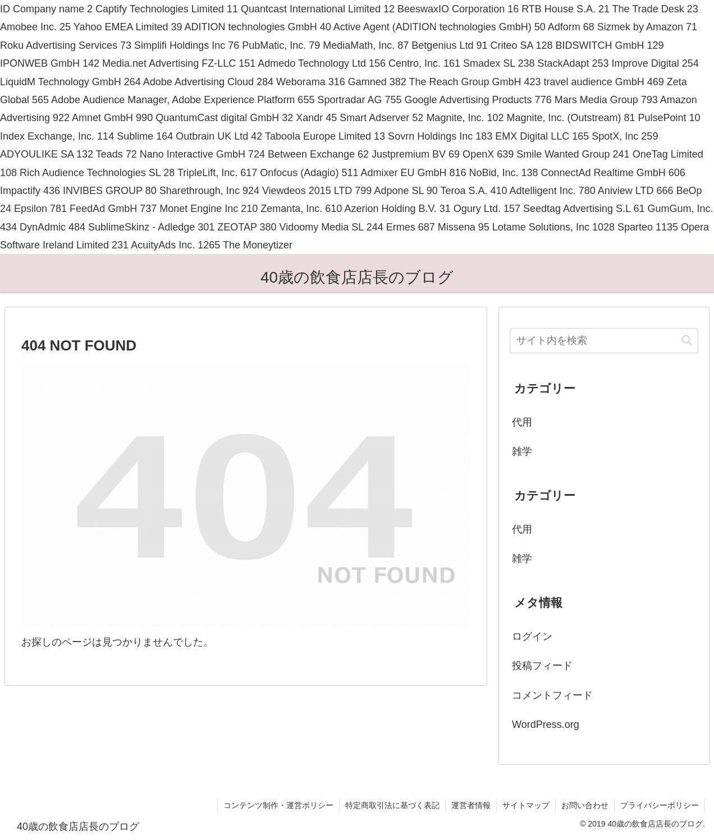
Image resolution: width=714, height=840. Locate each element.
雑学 (522, 451)
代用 (522, 422)
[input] (604, 340)
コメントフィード (552, 695)
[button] (687, 340)
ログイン (532, 636)
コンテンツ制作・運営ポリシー (278, 805)
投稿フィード (542, 665)
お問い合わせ (584, 805)
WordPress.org (545, 724)
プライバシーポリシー (659, 805)
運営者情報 (471, 805)
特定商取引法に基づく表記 (392, 805)
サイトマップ (526, 805)
